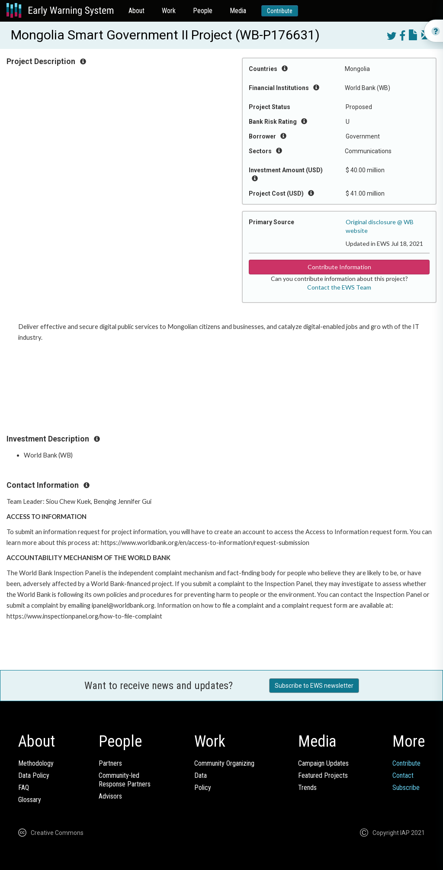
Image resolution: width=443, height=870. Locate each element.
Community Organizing (224, 763)
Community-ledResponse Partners (125, 779)
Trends (307, 787)
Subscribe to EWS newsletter (314, 685)
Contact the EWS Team (339, 287)
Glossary (29, 800)
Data (200, 775)
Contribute (279, 10)
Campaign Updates (323, 763)
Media (238, 10)
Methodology (36, 763)
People (202, 10)
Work (169, 10)
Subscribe (406, 787)
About (136, 10)
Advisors (110, 796)
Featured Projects (323, 775)
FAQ (23, 787)
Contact (403, 775)
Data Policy (33, 775)
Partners (110, 763)
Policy (202, 787)
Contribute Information (339, 267)
